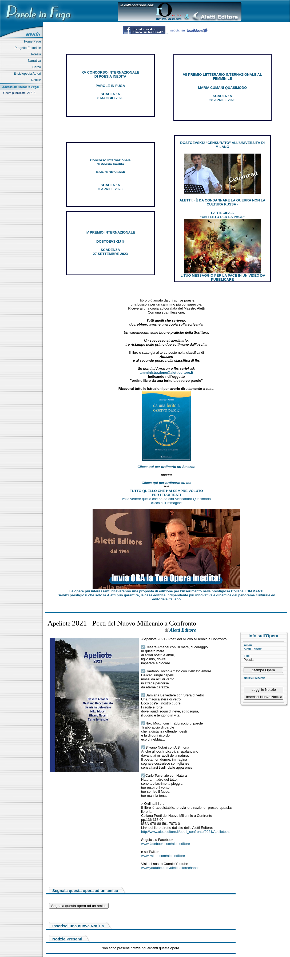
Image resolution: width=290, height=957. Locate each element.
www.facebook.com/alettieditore (165, 844)
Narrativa (35, 61)
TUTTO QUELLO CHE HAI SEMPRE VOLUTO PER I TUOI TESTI (166, 493)
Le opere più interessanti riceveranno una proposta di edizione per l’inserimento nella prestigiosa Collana (166, 591)
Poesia (37, 54)
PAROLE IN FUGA (110, 86)
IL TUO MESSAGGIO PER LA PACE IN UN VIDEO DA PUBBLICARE (222, 277)
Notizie (37, 80)
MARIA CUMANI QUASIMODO (222, 88)
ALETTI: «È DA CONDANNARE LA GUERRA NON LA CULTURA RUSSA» (222, 202)
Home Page (33, 41)
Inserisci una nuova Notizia (78, 926)
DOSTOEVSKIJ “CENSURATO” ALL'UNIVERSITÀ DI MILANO (222, 145)
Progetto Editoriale (29, 48)
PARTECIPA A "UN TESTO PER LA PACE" (222, 215)
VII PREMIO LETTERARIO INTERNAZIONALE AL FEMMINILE (222, 77)
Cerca (37, 67)
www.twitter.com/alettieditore (163, 856)
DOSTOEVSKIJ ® (110, 241)
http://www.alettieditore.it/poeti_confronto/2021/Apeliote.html (187, 832)
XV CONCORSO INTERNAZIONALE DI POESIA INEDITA (110, 74)
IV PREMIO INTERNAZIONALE (110, 232)
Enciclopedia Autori (28, 73)
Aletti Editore (253, 649)
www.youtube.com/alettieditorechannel (170, 868)
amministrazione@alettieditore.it (166, 373)
